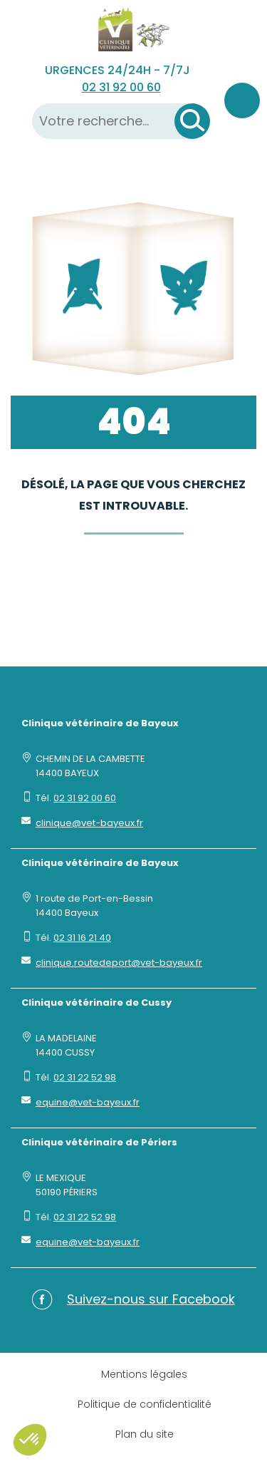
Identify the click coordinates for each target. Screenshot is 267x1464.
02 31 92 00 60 (121, 87)
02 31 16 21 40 (82, 937)
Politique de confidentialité (144, 1404)
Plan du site (144, 1434)
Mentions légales (144, 1374)
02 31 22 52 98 (84, 1077)
